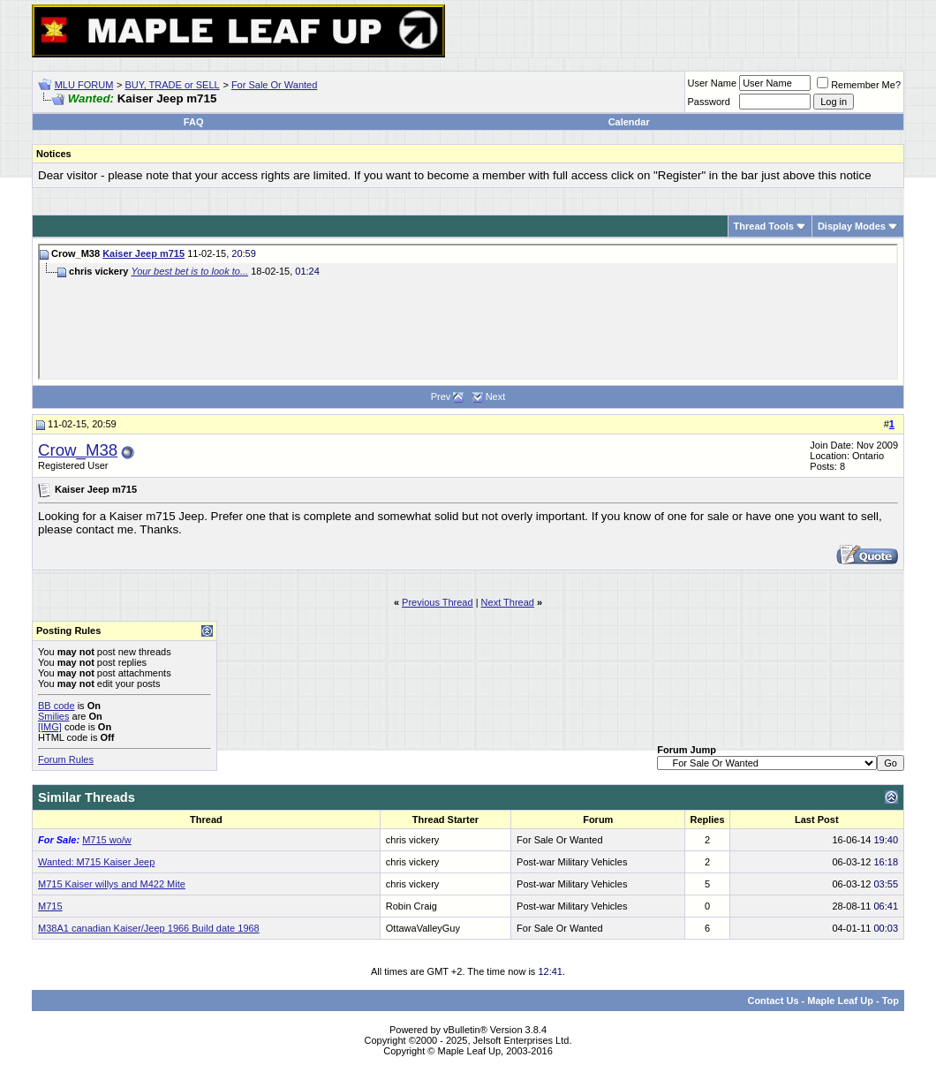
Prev (441, 396)
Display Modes (852, 226)
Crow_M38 (77, 450)
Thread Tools (764, 226)
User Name (712, 83)
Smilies (53, 716)
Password (709, 101)
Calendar (629, 122)
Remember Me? (859, 84)
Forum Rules (66, 759)
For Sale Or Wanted (274, 84)
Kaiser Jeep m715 (143, 253)
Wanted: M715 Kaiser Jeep (96, 862)
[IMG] (50, 726)
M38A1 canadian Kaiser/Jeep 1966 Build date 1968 (149, 928)
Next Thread (507, 602)
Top (890, 1000)
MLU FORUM (84, 84)
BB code (56, 705)
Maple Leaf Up (840, 1000)
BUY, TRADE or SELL (172, 84)
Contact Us (772, 1000)
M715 (50, 906)
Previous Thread (437, 602)
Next (496, 396)
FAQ (194, 122)
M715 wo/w (107, 840)
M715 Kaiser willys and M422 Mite (111, 884)
